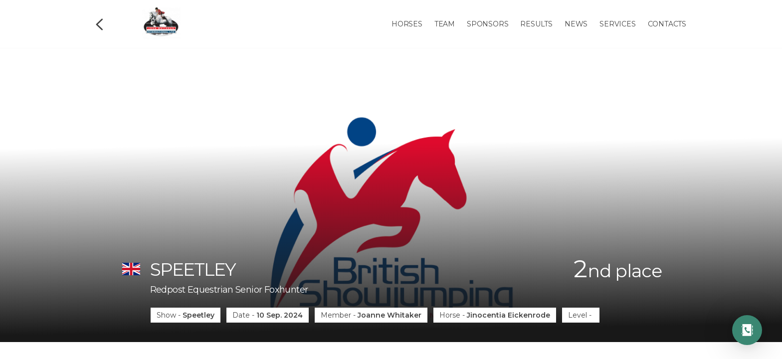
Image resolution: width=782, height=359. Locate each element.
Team (444, 23)
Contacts (667, 23)
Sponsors (487, 23)
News (576, 23)
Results (536, 23)
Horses (406, 23)
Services (617, 23)
